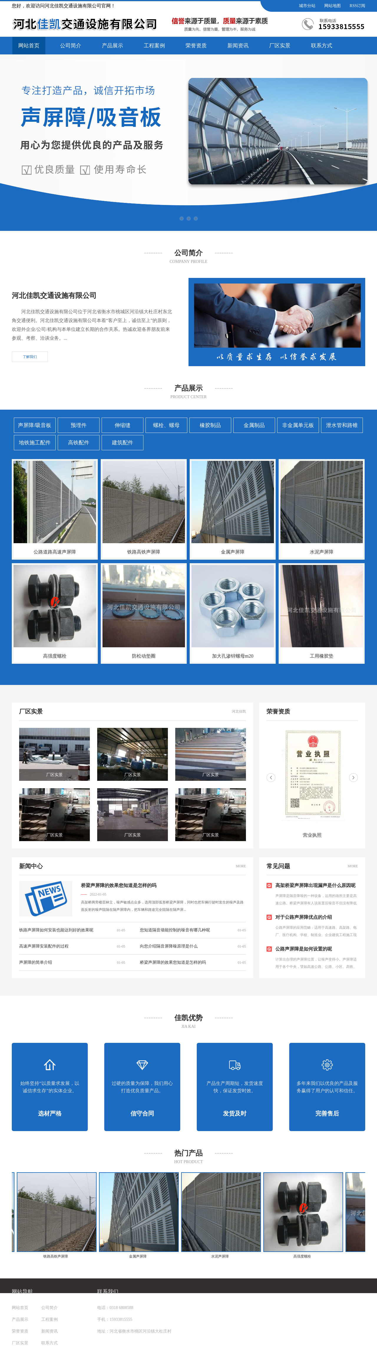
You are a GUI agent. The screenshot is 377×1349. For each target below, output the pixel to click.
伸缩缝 (122, 425)
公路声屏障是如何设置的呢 (303, 948)
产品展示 (112, 46)
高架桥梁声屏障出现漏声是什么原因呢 (315, 885)
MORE (241, 866)
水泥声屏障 (321, 551)
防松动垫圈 (144, 655)
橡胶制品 (210, 425)
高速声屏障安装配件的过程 (44, 946)
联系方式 (321, 46)
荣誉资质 (196, 46)
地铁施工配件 (35, 443)
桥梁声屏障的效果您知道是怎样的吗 (118, 885)
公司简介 (70, 46)
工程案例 (154, 46)
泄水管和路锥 (342, 425)
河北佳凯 (239, 711)
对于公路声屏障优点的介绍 (303, 917)
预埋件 (79, 425)
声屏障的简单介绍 (35, 962)
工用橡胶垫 (321, 655)
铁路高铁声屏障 (143, 551)
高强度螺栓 (55, 655)
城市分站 (307, 6)
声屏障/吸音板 (34, 425)
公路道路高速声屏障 (55, 551)
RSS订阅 (357, 6)
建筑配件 (122, 443)
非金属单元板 (298, 425)
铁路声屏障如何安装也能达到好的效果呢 (56, 930)
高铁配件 (78, 443)
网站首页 (28, 46)
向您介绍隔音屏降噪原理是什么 (169, 946)
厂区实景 (279, 46)
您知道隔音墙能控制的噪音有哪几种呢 (175, 930)
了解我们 (30, 357)
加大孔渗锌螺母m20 (232, 655)
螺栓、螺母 (166, 425)
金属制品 (254, 425)
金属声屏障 (232, 551)
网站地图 (332, 6)
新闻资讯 (238, 46)
